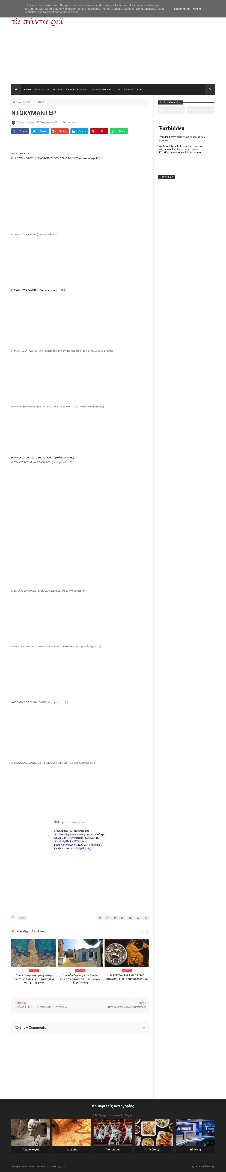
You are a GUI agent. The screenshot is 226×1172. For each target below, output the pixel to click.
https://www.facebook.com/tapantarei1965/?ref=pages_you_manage (200, 111)
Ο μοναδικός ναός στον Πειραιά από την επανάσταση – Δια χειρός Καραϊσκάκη (80, 979)
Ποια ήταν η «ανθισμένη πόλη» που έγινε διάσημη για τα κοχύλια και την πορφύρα (34, 979)
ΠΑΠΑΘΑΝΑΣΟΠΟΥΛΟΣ (103, 89)
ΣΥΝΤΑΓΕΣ (82, 89)
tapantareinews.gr (205, 1166)
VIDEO (139, 89)
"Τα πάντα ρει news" (46, 1166)
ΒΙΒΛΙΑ (69, 89)
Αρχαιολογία (31, 1149)
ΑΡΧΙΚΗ (27, 89)
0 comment (69, 122)
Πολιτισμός (112, 1149)
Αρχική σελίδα (24, 102)
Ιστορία (72, 1149)
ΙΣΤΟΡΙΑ (57, 89)
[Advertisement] (113, 57)
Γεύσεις (154, 1149)
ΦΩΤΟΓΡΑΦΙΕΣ (125, 89)
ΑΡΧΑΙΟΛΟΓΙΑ (41, 89)
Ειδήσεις (195, 1149)
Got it (197, 8)
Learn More (182, 8)
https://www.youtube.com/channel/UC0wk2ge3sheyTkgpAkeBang (171, 111)
